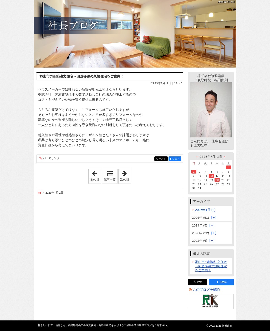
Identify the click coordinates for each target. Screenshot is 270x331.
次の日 (125, 175)
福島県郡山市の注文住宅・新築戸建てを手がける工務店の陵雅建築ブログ (135, 34)
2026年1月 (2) (205, 210)
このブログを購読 (206, 289)
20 (217, 180)
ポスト (163, 159)
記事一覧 (110, 179)
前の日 (95, 175)
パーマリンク (50, 158)
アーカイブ (201, 201)
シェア (176, 159)
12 (211, 175)
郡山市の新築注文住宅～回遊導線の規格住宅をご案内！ (81, 76)
